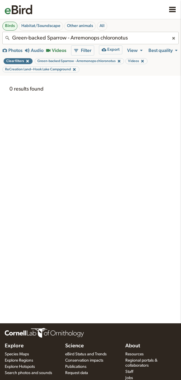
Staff (129, 372)
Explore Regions (19, 360)
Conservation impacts (84, 360)
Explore (14, 346)
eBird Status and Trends (86, 354)
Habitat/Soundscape (40, 26)
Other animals (80, 26)
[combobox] (90, 38)
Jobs (129, 378)
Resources (134, 354)
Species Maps (17, 354)
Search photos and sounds (28, 373)
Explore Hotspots (20, 367)
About (132, 346)
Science (74, 346)
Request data (76, 373)
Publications (76, 367)
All (102, 26)
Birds (10, 26)
